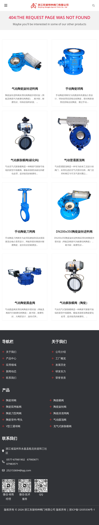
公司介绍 (61, 351)
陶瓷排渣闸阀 (61, 413)
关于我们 (11, 351)
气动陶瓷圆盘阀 (25, 303)
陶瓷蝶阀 (58, 400)
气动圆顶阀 (59, 419)
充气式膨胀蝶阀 (62, 426)
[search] (93, 5)
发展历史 (61, 364)
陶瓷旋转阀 (59, 406)
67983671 (33, 459)
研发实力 (61, 371)
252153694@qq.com (18, 470)
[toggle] (6, 5)
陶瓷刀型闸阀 (13, 413)
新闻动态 (11, 371)
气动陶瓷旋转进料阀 (25, 89)
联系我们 (11, 377)
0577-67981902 (15, 459)
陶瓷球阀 (11, 400)
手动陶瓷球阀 (74, 89)
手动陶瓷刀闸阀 (25, 232)
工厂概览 (61, 358)
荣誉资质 (61, 377)
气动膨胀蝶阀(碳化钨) (25, 160)
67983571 (12, 463)
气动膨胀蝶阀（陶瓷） (74, 303)
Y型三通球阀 (13, 426)
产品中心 (11, 358)
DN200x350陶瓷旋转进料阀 (74, 232)
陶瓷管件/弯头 (14, 419)
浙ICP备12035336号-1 (82, 509)
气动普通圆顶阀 (74, 160)
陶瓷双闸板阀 (13, 406)
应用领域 (11, 364)
